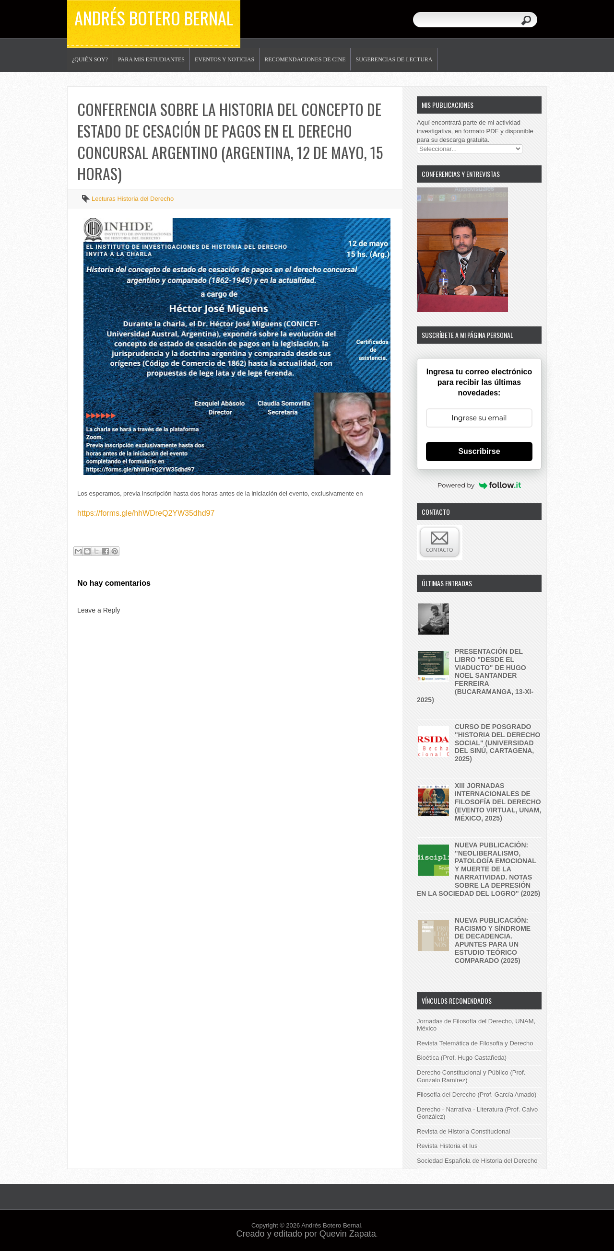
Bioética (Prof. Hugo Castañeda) (462, 1057)
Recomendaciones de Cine (304, 59)
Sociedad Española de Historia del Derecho (477, 1160)
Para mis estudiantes (151, 59)
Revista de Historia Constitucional (463, 1131)
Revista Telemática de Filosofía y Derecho (475, 1043)
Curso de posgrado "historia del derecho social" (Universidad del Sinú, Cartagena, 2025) (497, 743)
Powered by (479, 485)
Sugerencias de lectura (393, 59)
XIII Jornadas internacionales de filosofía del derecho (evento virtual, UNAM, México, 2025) (498, 802)
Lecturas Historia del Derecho (133, 198)
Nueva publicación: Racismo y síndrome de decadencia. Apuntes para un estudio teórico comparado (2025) (493, 940)
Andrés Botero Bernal (153, 17)
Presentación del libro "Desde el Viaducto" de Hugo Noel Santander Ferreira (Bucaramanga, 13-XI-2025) (475, 676)
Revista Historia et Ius (447, 1145)
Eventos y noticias (224, 59)
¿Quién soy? (90, 59)
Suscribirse (479, 451)
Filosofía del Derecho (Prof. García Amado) (476, 1094)
